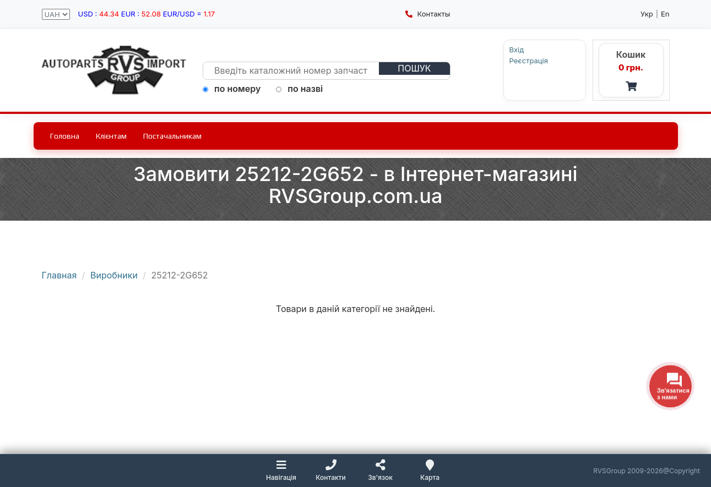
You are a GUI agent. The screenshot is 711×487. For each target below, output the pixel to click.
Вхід (516, 50)
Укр (647, 13)
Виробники (114, 275)
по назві (299, 88)
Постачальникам (172, 136)
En (665, 13)
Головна (64, 136)
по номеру (231, 88)
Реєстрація (528, 61)
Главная (59, 275)
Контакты (427, 13)
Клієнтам (111, 136)
